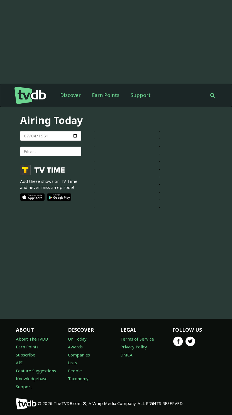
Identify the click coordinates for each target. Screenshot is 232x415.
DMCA (126, 355)
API (19, 362)
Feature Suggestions (36, 370)
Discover (70, 95)
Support (141, 95)
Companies (79, 355)
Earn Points (105, 95)
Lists (72, 362)
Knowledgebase (32, 378)
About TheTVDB (32, 339)
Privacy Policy (133, 347)
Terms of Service (137, 339)
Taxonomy (78, 378)
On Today (77, 339)
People (75, 370)
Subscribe (25, 355)
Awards (75, 347)
